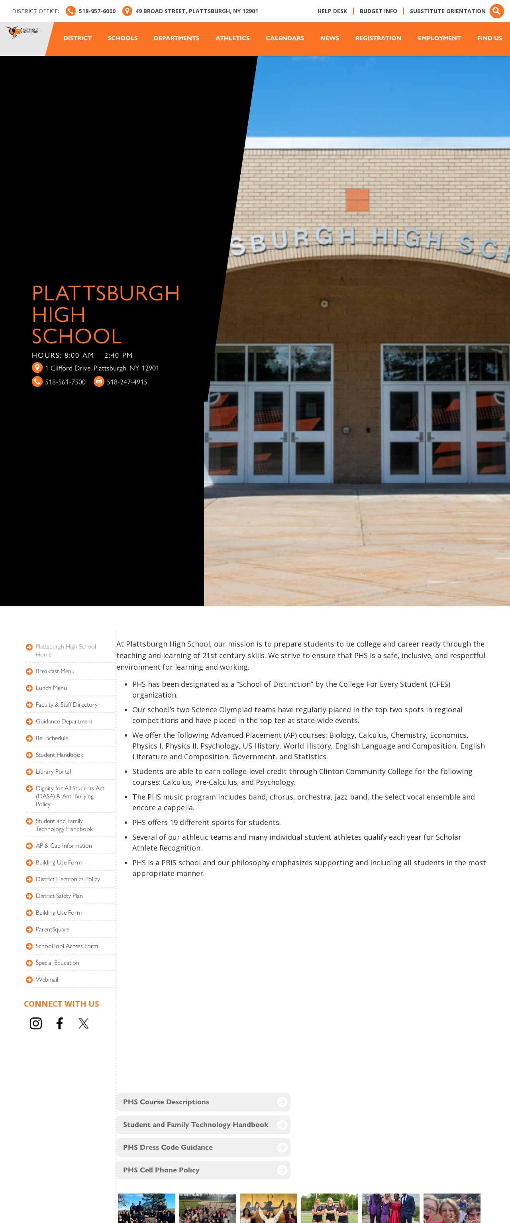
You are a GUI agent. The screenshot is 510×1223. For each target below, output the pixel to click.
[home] (29, 39)
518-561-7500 (65, 381)
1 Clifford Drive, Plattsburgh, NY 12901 (102, 367)
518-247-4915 (127, 381)
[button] (81, 38)
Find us (489, 38)
